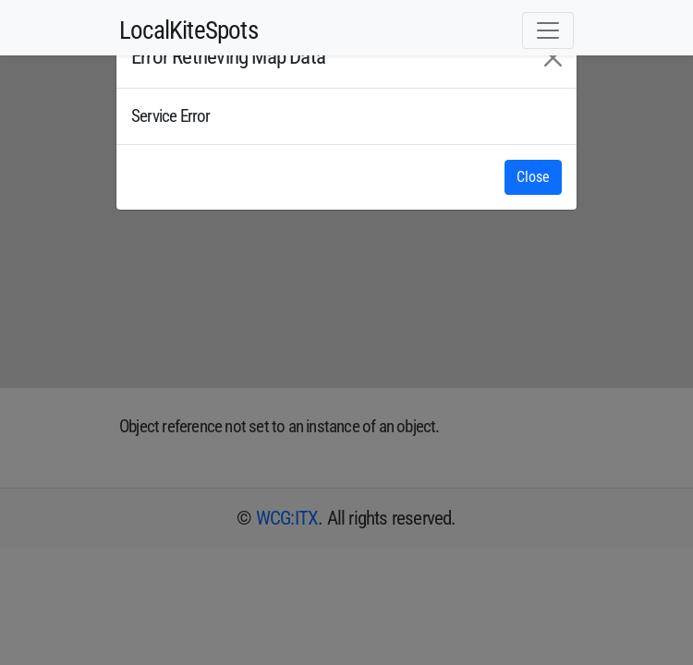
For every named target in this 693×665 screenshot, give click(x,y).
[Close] (553, 58)
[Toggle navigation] (548, 30)
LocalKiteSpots (188, 30)
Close (533, 177)
